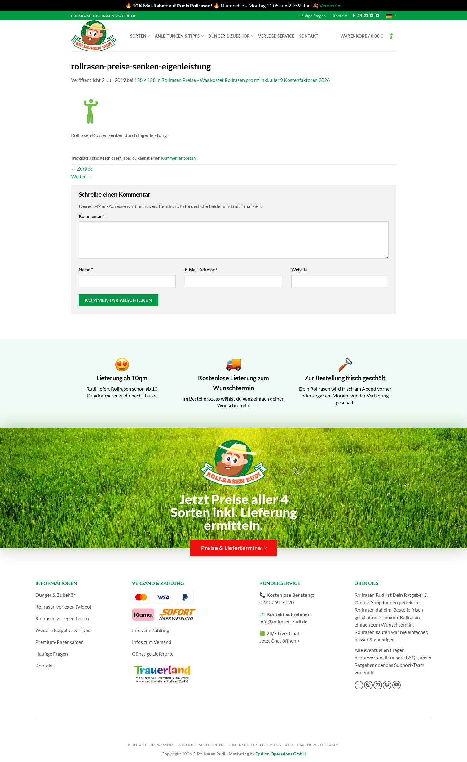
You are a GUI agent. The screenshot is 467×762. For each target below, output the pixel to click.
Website (299, 269)
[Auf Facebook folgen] (353, 16)
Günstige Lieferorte (153, 654)
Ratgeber (364, 665)
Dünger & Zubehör (231, 36)
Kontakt (340, 15)
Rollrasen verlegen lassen (62, 618)
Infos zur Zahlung (150, 630)
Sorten (140, 36)
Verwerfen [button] (330, 5)
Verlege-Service (276, 35)
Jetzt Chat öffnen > (279, 641)
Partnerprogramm (318, 744)
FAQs (412, 657)
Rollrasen (365, 610)
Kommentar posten (178, 158)
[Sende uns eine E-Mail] (366, 16)
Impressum (162, 744)
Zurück (81, 168)
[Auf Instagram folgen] (360, 16)
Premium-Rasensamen (59, 642)
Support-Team (409, 665)
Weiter (81, 176)
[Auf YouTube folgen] (377, 16)
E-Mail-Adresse (201, 269)
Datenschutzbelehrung (255, 744)
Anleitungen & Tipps (179, 36)
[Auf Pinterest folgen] (371, 16)
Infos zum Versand (151, 642)
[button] (368, 36)
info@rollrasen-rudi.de (283, 621)
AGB (289, 744)
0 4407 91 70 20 (276, 602)
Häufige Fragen (312, 15)
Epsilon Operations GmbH (280, 753)
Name (86, 269)
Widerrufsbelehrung (201, 744)
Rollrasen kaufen (372, 632)
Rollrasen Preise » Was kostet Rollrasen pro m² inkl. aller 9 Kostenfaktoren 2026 (245, 80)
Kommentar (92, 216)
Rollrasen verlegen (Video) (63, 606)
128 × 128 (145, 80)
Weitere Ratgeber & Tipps (62, 630)
